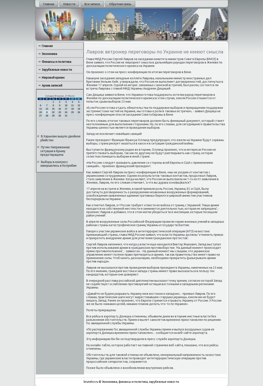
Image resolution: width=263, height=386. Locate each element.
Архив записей (52, 85)
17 (66, 109)
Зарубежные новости (57, 69)
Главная (48, 4)
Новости (69, 4)
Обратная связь (120, 4)
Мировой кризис (53, 77)
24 (66, 112)
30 (59, 116)
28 (47, 116)
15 (53, 109)
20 (40, 112)
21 (47, 112)
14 (47, 109)
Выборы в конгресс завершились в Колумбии (58, 164)
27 (40, 116)
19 (79, 109)
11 (72, 105)
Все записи (92, 4)
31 (66, 116)
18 (72, 109)
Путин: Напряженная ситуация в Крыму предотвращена (55, 151)
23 (59, 112)
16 (59, 109)
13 (40, 109)
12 (79, 105)
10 (66, 105)
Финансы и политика (56, 61)
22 (53, 112)
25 (72, 112)
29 (53, 116)
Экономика (49, 54)
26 (79, 112)
